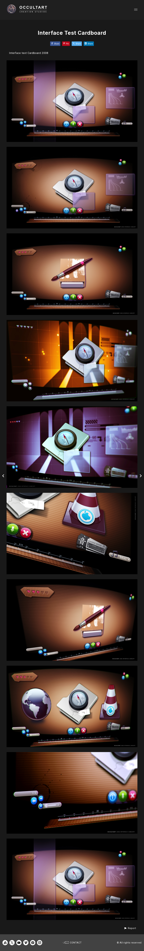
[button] (129, 928)
